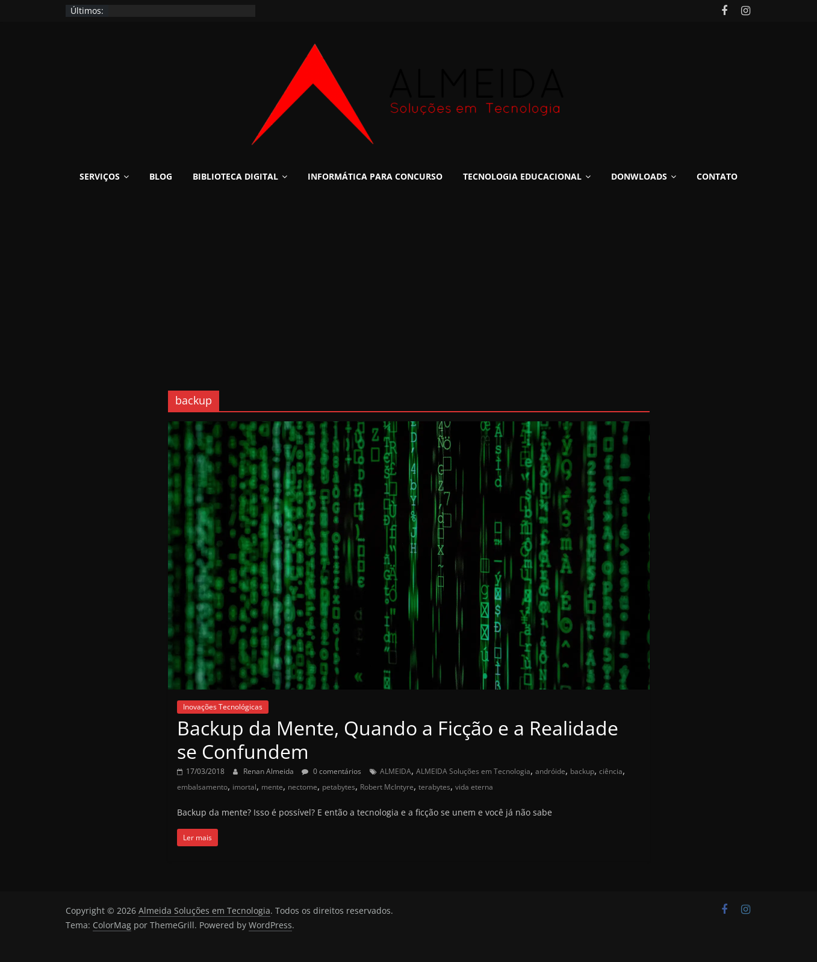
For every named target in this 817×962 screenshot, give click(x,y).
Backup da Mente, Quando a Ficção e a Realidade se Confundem (397, 739)
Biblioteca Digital (235, 176)
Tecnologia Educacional (522, 176)
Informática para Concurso (375, 176)
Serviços (99, 176)
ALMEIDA (395, 771)
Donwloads (639, 176)
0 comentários (331, 771)
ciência (611, 771)
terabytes (434, 787)
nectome (302, 787)
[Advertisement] (409, 282)
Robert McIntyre (387, 787)
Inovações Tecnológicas (222, 707)
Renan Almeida (269, 771)
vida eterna (474, 787)
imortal (244, 787)
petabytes (338, 787)
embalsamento (202, 787)
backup (582, 771)
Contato (717, 176)
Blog (160, 176)
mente (272, 787)
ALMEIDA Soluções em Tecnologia (473, 771)
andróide (550, 771)
